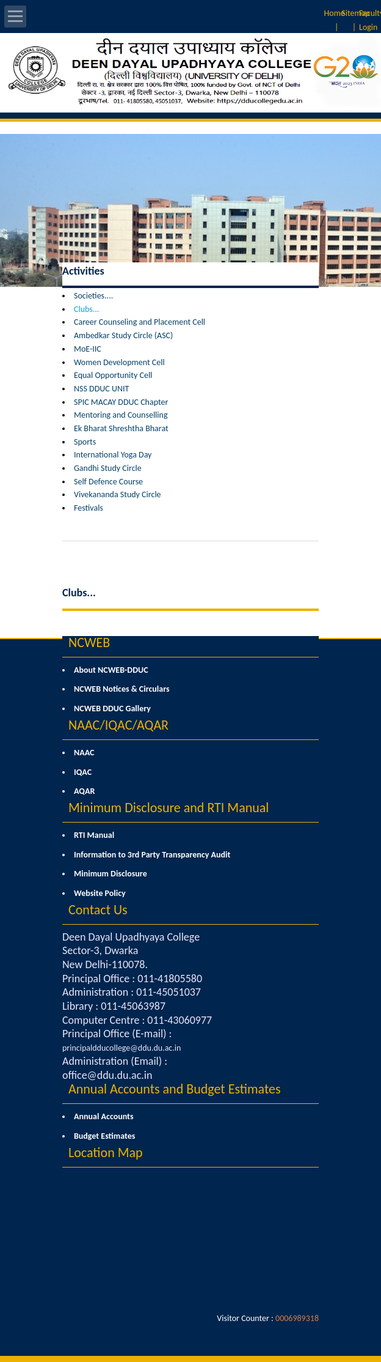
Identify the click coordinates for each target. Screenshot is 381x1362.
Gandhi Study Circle (108, 468)
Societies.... (93, 296)
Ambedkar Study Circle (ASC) (123, 335)
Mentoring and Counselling (120, 415)
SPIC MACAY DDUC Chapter (121, 402)
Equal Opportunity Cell (113, 375)
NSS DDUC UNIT (101, 388)
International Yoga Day (112, 455)
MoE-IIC (87, 349)
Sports (85, 442)
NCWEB (89, 642)
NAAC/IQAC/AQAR (118, 725)
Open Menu (15, 17)
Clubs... (86, 309)
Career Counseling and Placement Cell (139, 322)
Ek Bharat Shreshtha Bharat (121, 428)
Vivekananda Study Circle (117, 494)
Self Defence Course (108, 481)
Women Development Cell (119, 362)
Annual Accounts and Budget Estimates (174, 1089)
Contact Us (98, 909)
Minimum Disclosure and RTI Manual (168, 807)
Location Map (105, 1152)
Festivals (88, 508)
